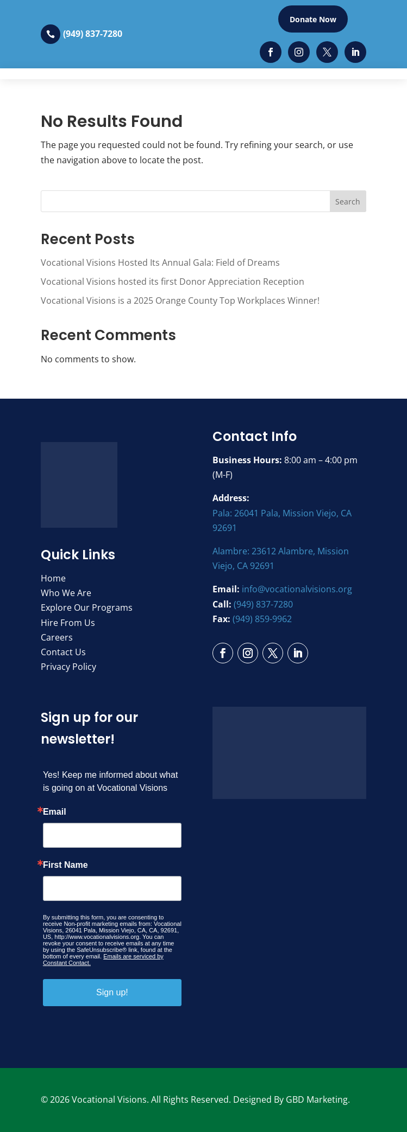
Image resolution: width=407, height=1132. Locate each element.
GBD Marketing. (318, 1099)
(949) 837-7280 (92, 34)
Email (54, 812)
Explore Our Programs (87, 607)
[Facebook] (270, 52)
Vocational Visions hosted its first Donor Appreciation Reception (172, 281)
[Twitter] (327, 52)
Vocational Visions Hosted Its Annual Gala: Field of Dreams (160, 262)
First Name (65, 865)
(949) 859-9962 (262, 619)
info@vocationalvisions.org (297, 589)
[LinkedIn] (355, 52)
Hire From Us (68, 623)
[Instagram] (299, 52)
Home (53, 578)
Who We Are (66, 593)
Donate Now (313, 19)
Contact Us (63, 652)
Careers (57, 637)
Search (347, 201)
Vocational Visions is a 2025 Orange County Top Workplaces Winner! (180, 300)
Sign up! (112, 992)
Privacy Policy (68, 667)
